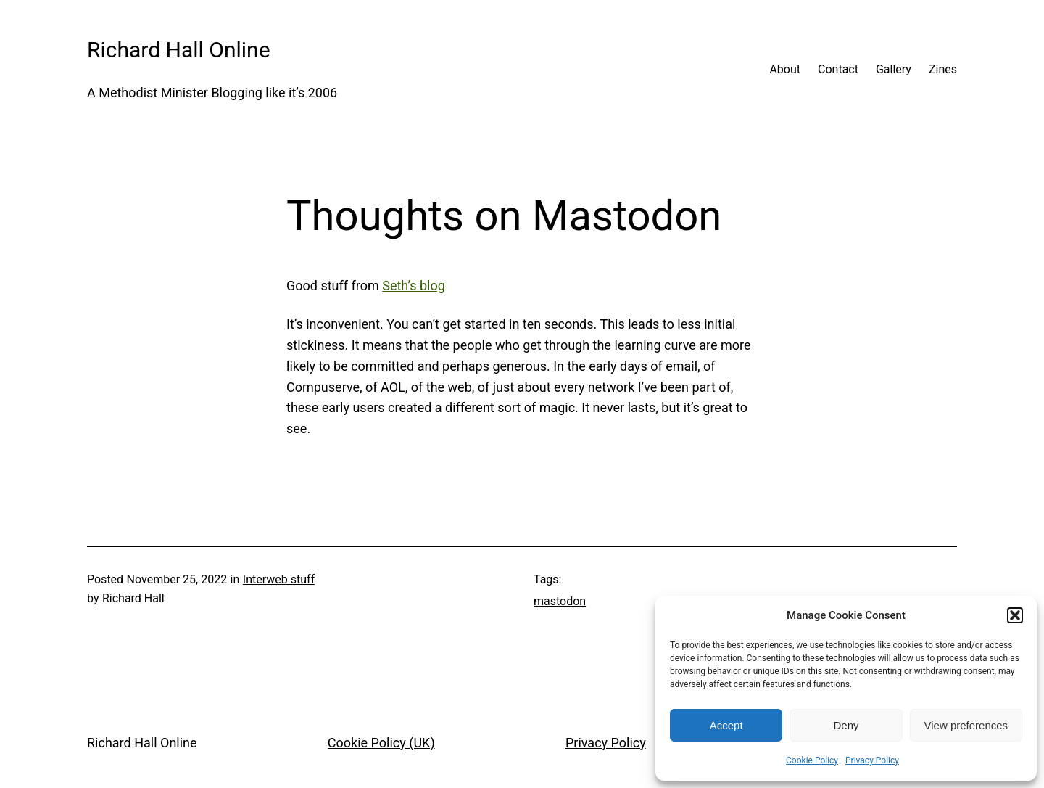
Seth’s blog (413, 285)
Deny (845, 725)
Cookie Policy (812, 760)
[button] (1015, 615)
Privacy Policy (872, 760)
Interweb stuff (279, 579)
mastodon (560, 601)
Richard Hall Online (178, 49)
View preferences (966, 725)
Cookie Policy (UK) (381, 742)
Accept (726, 725)
